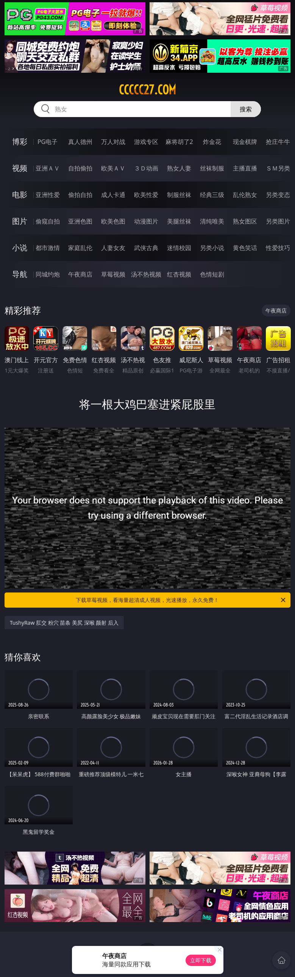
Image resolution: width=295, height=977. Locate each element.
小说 (19, 247)
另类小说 (212, 248)
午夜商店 (80, 274)
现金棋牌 (245, 142)
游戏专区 (146, 142)
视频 (19, 168)
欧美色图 (113, 221)
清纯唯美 (212, 221)
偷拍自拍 (80, 195)
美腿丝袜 (179, 221)
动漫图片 (146, 221)
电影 (19, 194)
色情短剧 (212, 274)
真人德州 (80, 142)
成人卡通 (113, 195)
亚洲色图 (80, 221)
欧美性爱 (146, 195)
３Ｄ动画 (146, 168)
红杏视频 (179, 274)
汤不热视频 (146, 274)
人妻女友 (113, 248)
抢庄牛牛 (278, 142)
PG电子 (47, 142)
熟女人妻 (179, 168)
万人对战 (113, 142)
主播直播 (245, 168)
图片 (19, 221)
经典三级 (212, 195)
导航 (19, 274)
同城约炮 (48, 274)
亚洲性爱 (48, 195)
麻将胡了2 (179, 142)
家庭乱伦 (80, 248)
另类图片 (278, 221)
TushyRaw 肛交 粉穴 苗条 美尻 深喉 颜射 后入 (64, 622)
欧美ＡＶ (113, 168)
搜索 (246, 109)
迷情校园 (179, 248)
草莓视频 (113, 274)
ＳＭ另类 (278, 168)
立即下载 (200, 960)
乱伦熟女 (245, 195)
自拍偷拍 (80, 168)
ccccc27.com (147, 89)
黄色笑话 (245, 248)
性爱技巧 (278, 248)
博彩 (19, 141)
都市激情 (48, 248)
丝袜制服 (212, 168)
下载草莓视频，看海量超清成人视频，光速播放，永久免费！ (181, 600)
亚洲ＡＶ (48, 168)
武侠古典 (146, 248)
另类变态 (278, 195)
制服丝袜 (179, 195)
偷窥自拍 (48, 221)
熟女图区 (245, 221)
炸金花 (212, 142)
